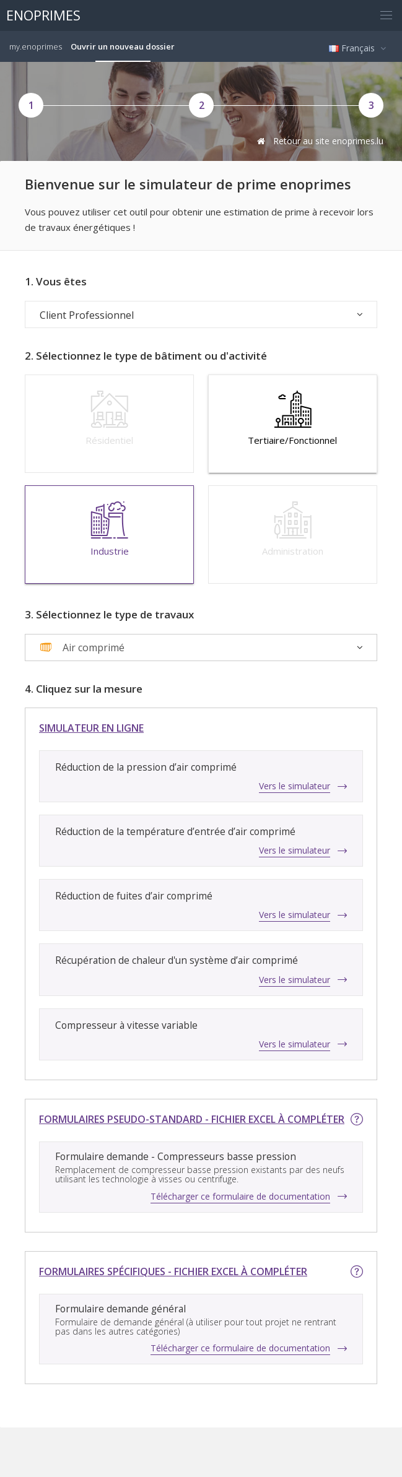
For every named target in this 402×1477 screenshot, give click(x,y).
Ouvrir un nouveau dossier (123, 46)
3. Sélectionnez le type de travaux (109, 615)
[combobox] (201, 647)
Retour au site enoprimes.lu (318, 141)
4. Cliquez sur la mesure (83, 689)
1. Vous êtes (56, 281)
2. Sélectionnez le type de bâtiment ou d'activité (146, 356)
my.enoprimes (35, 46)
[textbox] (82, 647)
